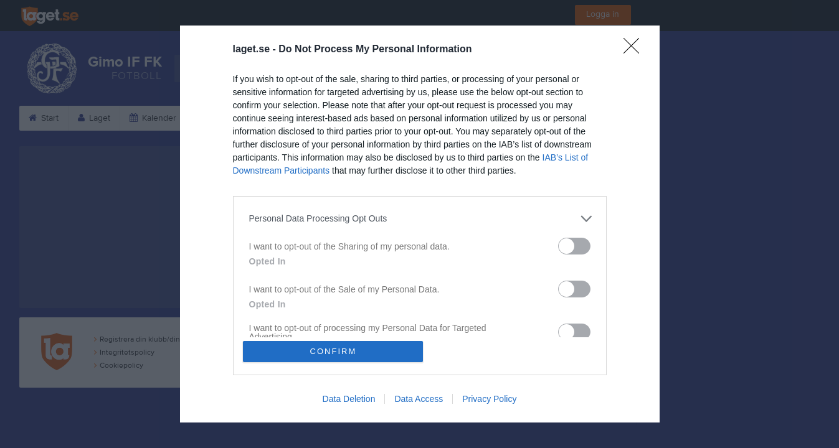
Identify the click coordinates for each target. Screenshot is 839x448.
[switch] (574, 245)
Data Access (418, 399)
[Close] (635, 49)
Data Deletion (349, 399)
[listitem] (419, 218)
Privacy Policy (489, 399)
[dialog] (420, 224)
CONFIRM (333, 351)
